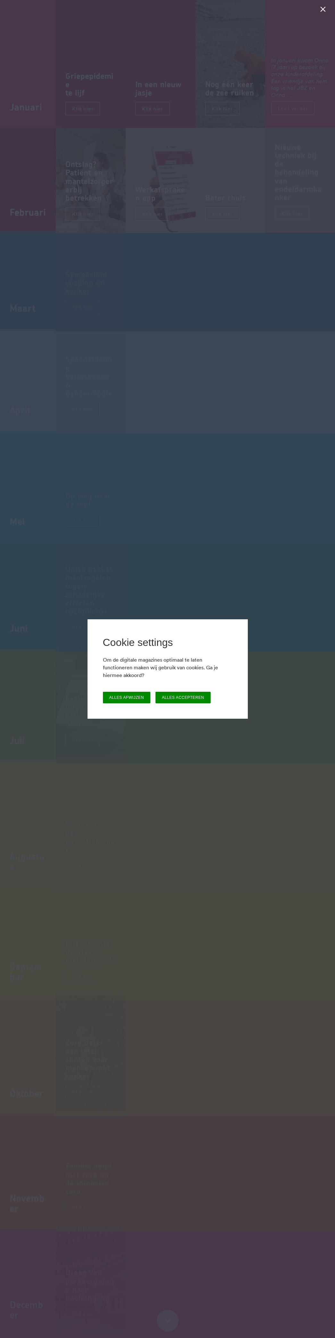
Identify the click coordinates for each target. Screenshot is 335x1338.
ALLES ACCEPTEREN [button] (183, 697)
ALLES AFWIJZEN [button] (126, 697)
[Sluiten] (324, 10)
